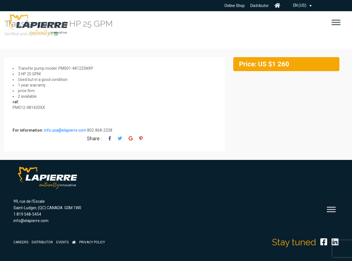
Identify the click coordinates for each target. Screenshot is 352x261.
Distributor (259, 5)
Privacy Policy (92, 242)
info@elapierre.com (30, 220)
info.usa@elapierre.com (65, 130)
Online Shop (233, 5)
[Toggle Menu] (336, 22)
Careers (20, 242)
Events (62, 242)
